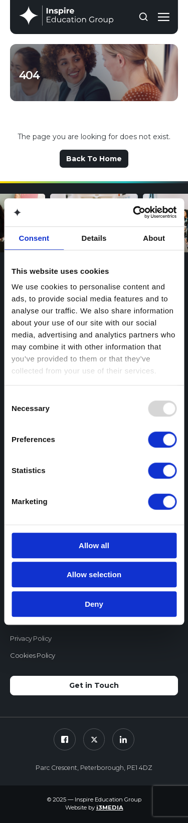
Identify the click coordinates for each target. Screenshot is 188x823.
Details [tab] (94, 238)
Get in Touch (94, 685)
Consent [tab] (34, 238)
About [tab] (154, 238)
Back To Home (94, 158)
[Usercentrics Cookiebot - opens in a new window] (133, 212)
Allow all (94, 545)
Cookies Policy (32, 655)
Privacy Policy (31, 638)
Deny (94, 604)
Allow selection (94, 574)
